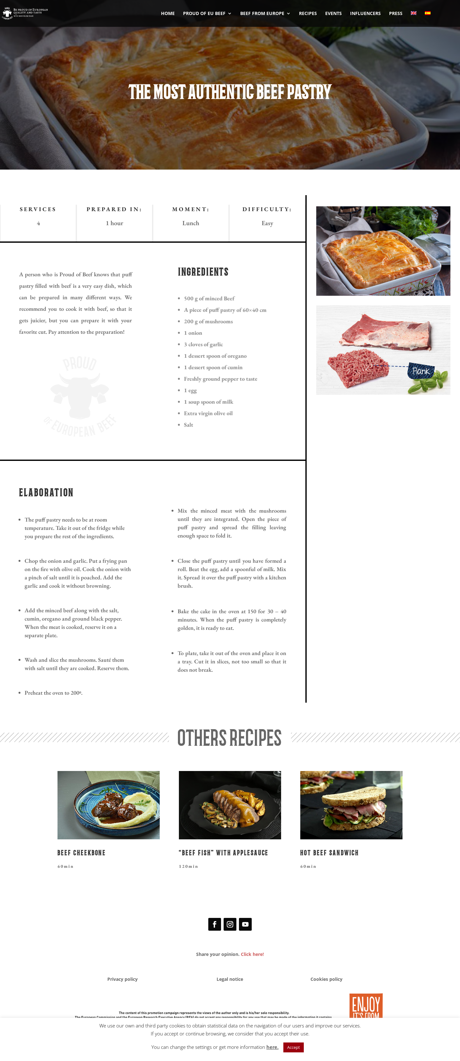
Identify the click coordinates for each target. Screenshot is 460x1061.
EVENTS (333, 13)
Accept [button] (293, 1047)
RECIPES (308, 13)
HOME (168, 13)
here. (272, 1047)
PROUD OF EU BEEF (204, 13)
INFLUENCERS (365, 13)
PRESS (395, 13)
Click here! (252, 954)
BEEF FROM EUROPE (262, 13)
